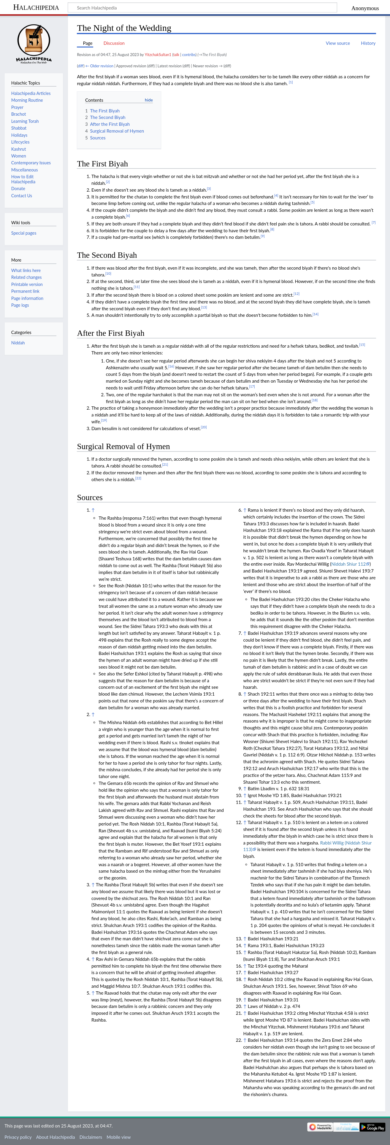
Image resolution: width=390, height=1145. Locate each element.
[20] (204, 427)
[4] (276, 195)
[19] (104, 420)
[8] (272, 229)
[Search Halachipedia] (202, 7)
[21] (165, 464)
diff (80, 65)
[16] (171, 366)
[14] (315, 314)
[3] (209, 188)
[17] (252, 386)
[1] (291, 82)
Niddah (18, 342)
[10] (108, 273)
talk (176, 54)
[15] (362, 344)
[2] (108, 182)
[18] (315, 400)
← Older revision (99, 65)
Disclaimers (91, 1137)
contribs (189, 54)
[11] (136, 287)
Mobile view (119, 1137)
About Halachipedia (55, 1137)
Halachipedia (36, 7)
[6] (128, 215)
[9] (263, 236)
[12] (296, 293)
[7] (374, 222)
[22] (138, 478)
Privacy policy (17, 1137)
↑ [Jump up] (93, 510)
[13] (204, 307)
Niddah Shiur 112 (348, 564)
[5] (312, 202)
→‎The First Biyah (212, 54)
